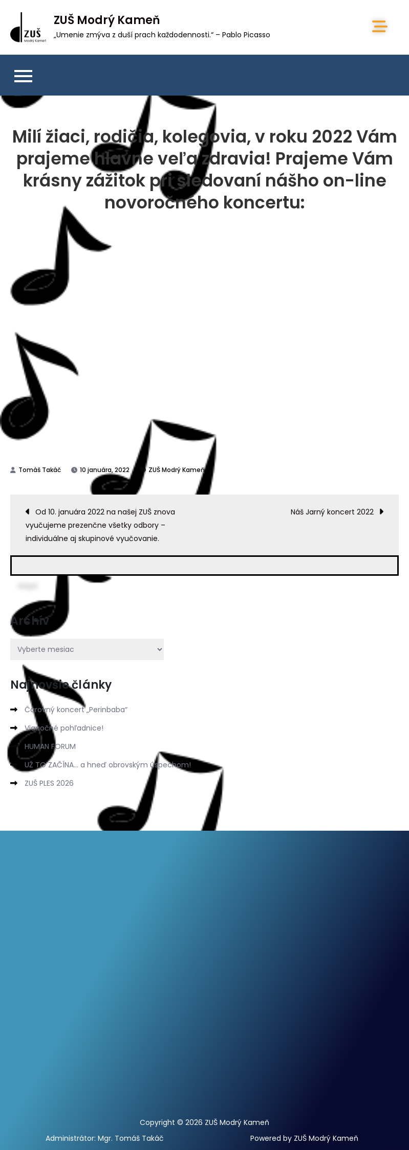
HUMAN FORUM (50, 746)
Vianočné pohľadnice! (64, 728)
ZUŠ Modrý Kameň (107, 20)
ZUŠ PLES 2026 (49, 783)
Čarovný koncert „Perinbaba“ (76, 710)
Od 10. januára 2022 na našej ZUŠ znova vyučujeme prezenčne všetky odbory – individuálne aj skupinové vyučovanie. (100, 525)
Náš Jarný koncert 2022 (332, 512)
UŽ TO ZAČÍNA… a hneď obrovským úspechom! (108, 765)
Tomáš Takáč (39, 469)
